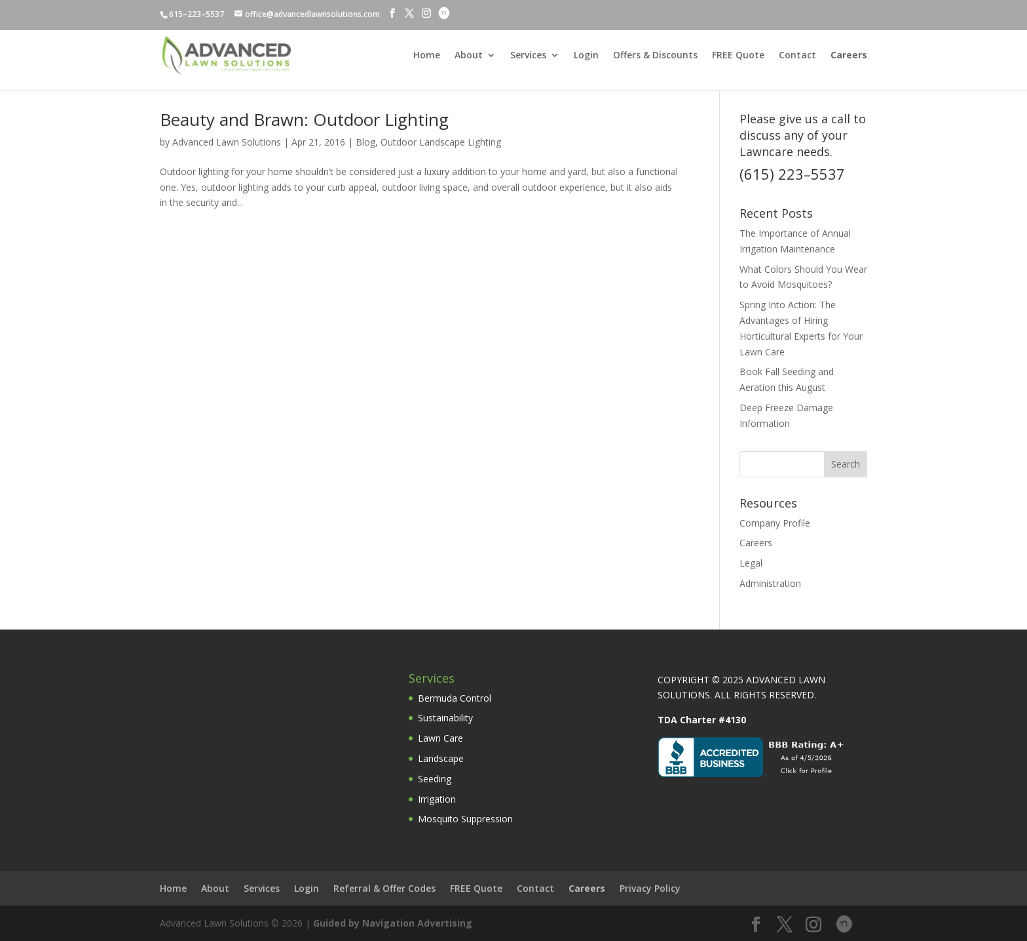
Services (528, 55)
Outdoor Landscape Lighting (441, 142)
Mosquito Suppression (465, 818)
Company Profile (774, 523)
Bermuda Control (454, 698)
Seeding (434, 778)
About (469, 55)
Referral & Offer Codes (384, 888)
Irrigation (437, 799)
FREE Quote (738, 55)
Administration (770, 583)
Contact (797, 55)
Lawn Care (440, 738)
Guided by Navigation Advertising (392, 923)
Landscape (441, 758)
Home (426, 55)
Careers (755, 542)
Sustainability (445, 717)
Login (586, 55)
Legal (750, 563)
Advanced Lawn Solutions (226, 142)
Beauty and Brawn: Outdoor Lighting (304, 119)
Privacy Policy (650, 888)
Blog (365, 142)
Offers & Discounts (655, 55)
